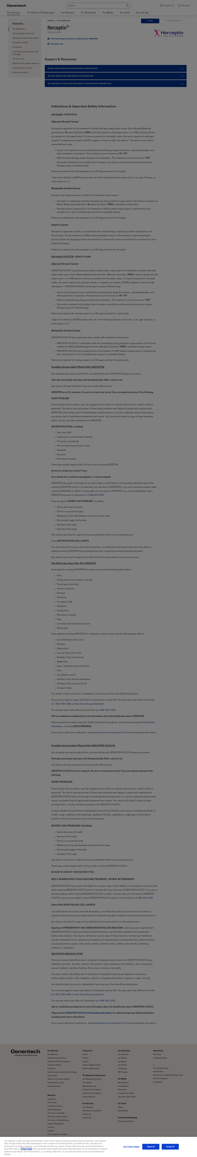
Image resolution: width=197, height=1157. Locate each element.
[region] (98, 1147)
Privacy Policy (26, 1149)
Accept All (170, 1147)
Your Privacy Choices (131, 1147)
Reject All (150, 1147)
